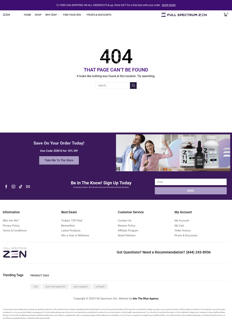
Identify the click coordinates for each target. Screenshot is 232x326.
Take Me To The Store (59, 160)
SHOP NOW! (169, 5)
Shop (38, 14)
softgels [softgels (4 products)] (100, 286)
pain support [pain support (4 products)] (81, 286)
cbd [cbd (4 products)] (36, 286)
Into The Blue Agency (146, 298)
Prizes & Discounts (99, 14)
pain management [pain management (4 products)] (55, 286)
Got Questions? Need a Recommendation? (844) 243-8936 (164, 252)
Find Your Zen (73, 14)
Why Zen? (52, 14)
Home (27, 14)
